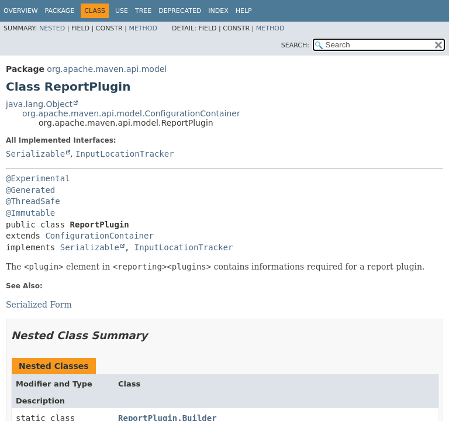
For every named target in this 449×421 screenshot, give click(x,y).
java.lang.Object (39, 104)
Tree (143, 11)
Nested (52, 28)
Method (143, 28)
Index (218, 11)
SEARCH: (295, 45)
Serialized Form (39, 304)
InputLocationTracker (124, 153)
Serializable (35, 153)
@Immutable (30, 213)
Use (121, 11)
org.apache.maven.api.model (107, 69)
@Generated (30, 190)
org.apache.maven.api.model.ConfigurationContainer (131, 113)
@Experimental (38, 178)
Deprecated (179, 11)
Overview (21, 11)
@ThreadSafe (33, 201)
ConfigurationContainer (99, 235)
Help (244, 11)
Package (60, 11)
